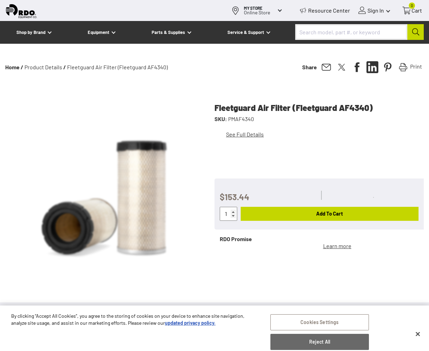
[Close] (418, 339)
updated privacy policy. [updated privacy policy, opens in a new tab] (190, 327)
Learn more (337, 246)
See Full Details (245, 134)
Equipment (98, 32)
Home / (14, 67)
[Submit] (415, 32)
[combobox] (359, 32)
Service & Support (245, 32)
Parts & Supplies (168, 32)
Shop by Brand (30, 32)
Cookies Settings (319, 327)
